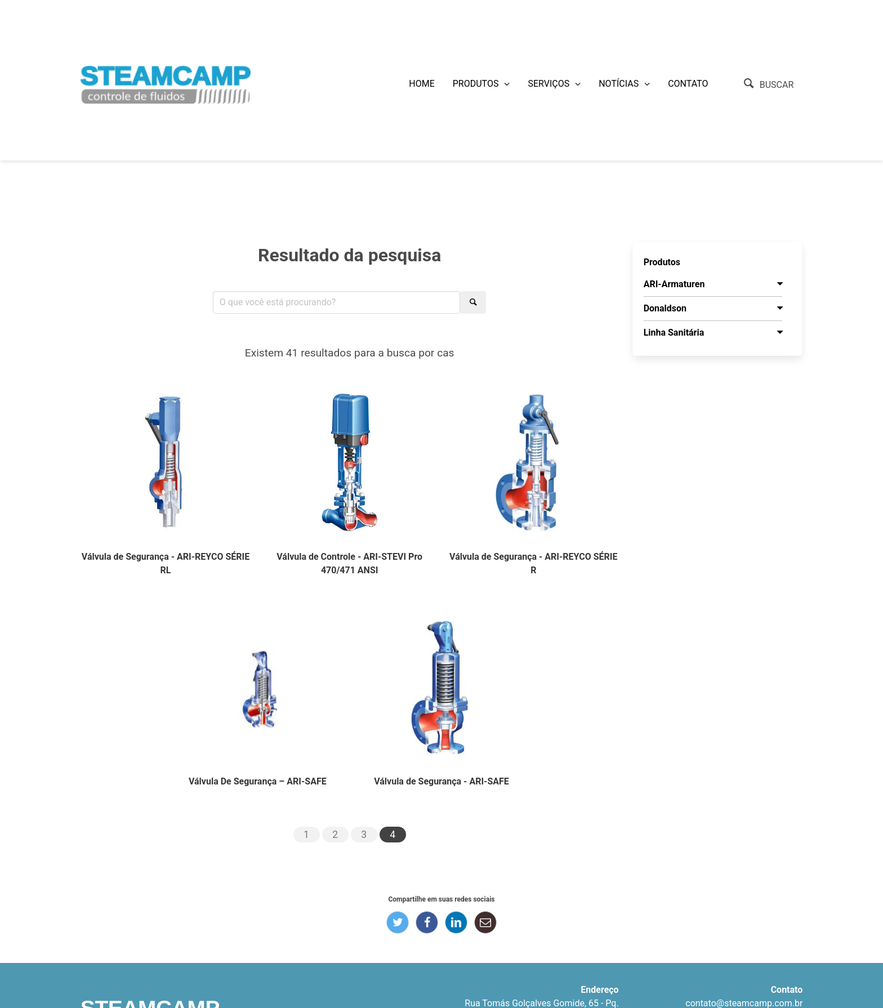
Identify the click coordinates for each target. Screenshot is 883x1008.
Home (421, 83)
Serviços (548, 83)
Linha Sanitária (674, 332)
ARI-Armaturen (674, 284)
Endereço (599, 989)
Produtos (476, 83)
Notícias (619, 83)
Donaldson (665, 308)
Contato (688, 83)
